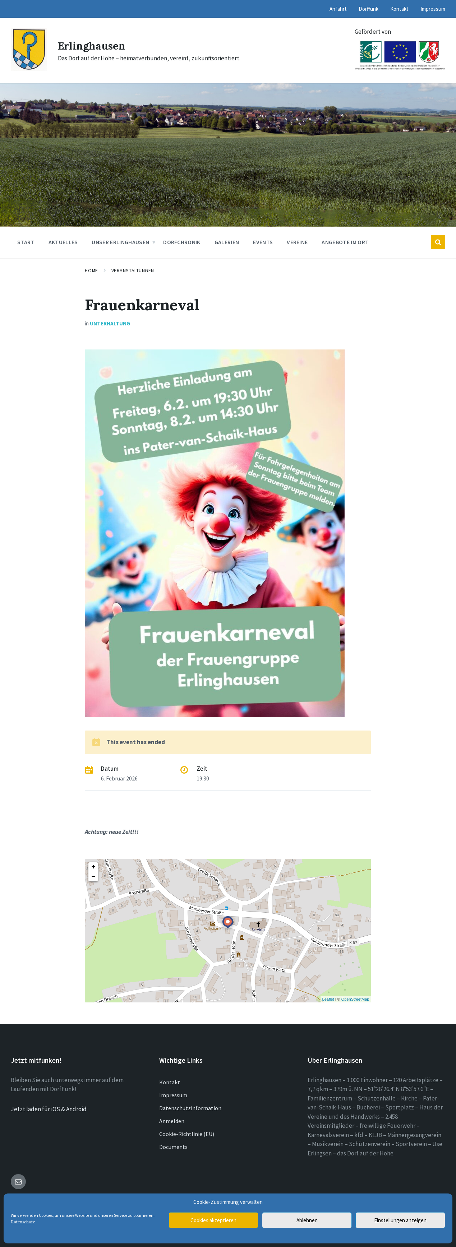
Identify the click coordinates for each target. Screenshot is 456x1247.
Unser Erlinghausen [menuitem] (120, 242)
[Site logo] (29, 69)
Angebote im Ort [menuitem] (345, 242)
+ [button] (94, 867)
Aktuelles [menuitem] (63, 242)
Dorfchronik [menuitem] (182, 242)
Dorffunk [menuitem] (368, 8)
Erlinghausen (92, 45)
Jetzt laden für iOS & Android (49, 1109)
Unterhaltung (110, 323)
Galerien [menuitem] (227, 242)
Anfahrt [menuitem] (338, 8)
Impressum (173, 1095)
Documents (173, 1146)
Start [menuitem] (25, 242)
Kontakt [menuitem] (399, 8)
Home (91, 270)
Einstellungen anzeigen (400, 1220)
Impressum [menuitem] (432, 8)
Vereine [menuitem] (297, 242)
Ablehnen (307, 1220)
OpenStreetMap (355, 999)
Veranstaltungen (132, 270)
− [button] (94, 876)
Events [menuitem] (263, 242)
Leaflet (328, 999)
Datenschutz (23, 1221)
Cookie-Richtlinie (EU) (186, 1133)
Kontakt (169, 1082)
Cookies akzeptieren (213, 1220)
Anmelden (171, 1121)
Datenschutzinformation (190, 1108)
